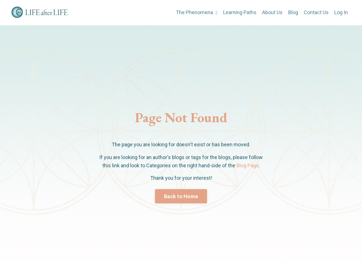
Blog (293, 12)
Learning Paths (240, 12)
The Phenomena (196, 12)
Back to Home (181, 196)
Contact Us (316, 12)
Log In (341, 12)
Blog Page (247, 165)
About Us (272, 12)
